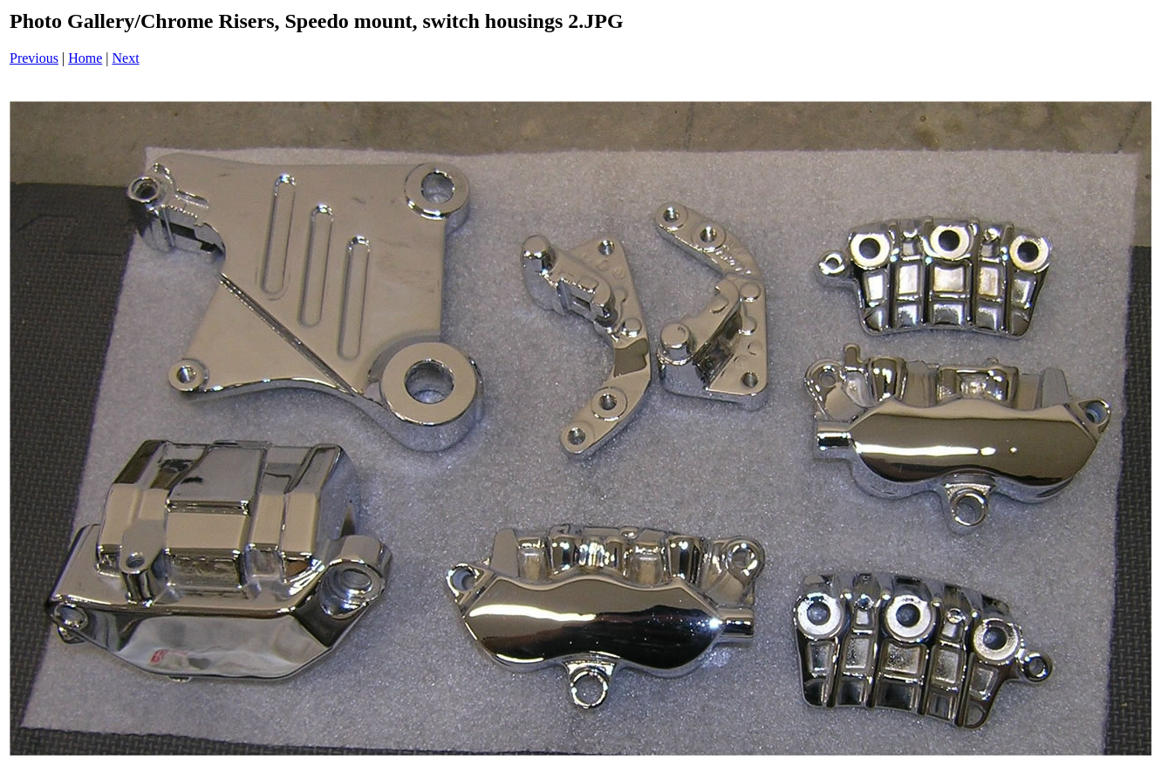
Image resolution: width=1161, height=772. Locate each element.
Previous (34, 58)
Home (85, 58)
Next (126, 58)
